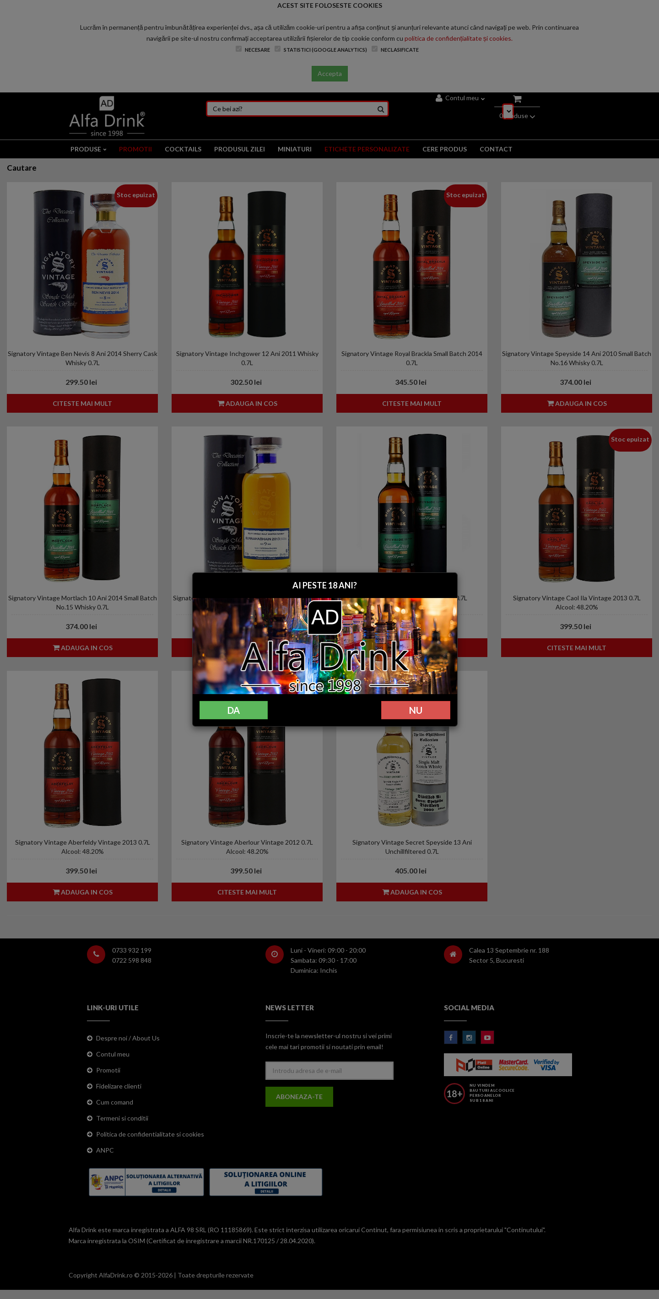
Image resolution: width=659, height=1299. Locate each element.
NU (415, 710)
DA (233, 710)
